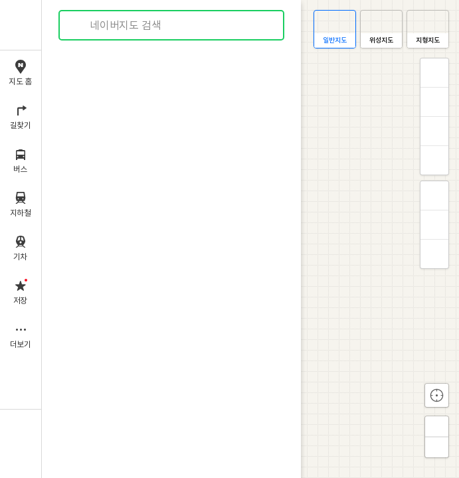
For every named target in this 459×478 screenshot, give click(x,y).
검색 (78, 25)
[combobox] (172, 25)
